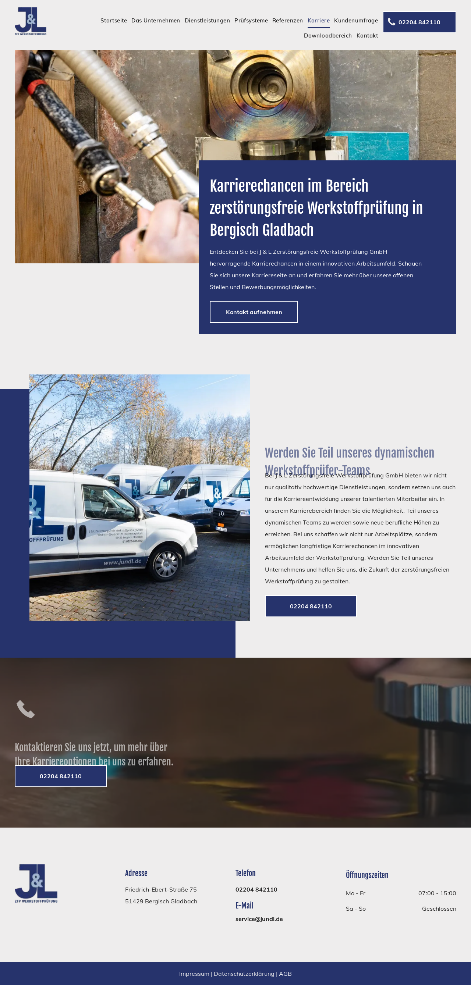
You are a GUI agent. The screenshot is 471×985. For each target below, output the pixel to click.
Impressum (194, 973)
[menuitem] (111, 20)
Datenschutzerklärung (244, 973)
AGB (285, 973)
